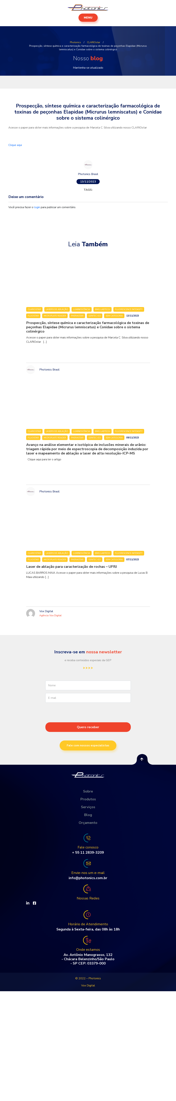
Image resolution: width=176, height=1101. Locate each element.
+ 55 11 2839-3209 (88, 852)
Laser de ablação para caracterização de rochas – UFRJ (71, 567)
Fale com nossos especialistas (88, 745)
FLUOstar (33, 315)
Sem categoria (114, 315)
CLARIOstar (34, 309)
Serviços (88, 807)
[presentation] (88, 719)
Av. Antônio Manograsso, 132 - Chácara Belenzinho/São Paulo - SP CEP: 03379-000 (88, 959)
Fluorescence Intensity (129, 309)
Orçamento (88, 823)
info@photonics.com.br (88, 878)
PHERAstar (77, 315)
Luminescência (81, 309)
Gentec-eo (94, 315)
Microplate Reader (55, 315)
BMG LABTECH (102, 309)
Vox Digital (88, 985)
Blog (88, 815)
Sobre (88, 791)
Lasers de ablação (57, 309)
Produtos (88, 799)
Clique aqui (15, 145)
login (37, 207)
